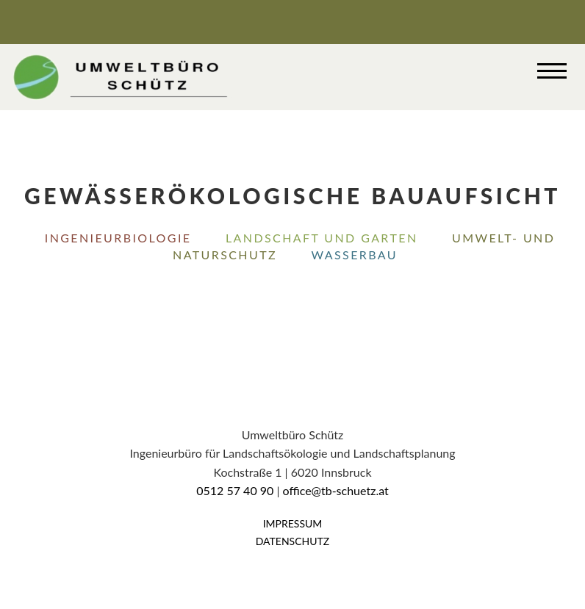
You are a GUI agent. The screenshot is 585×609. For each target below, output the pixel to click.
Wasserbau (355, 255)
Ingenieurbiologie (118, 238)
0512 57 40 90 (234, 490)
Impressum (293, 523)
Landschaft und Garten (322, 238)
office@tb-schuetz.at (336, 490)
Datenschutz (293, 541)
